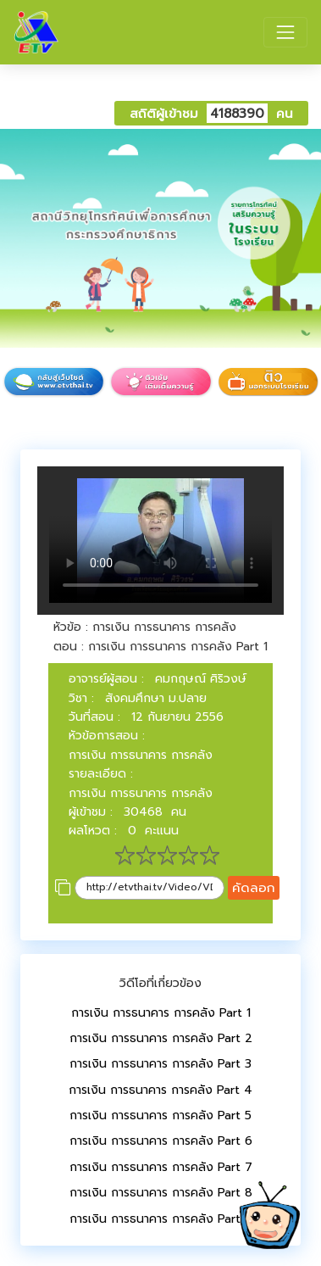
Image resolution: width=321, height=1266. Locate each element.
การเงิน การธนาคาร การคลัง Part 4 (160, 1090)
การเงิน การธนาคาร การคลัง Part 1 (161, 1013)
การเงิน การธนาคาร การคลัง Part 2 (160, 1038)
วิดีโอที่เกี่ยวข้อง (160, 983)
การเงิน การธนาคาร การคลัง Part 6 (160, 1141)
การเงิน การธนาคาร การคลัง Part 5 (160, 1115)
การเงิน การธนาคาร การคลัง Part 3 (160, 1064)
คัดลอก (253, 887)
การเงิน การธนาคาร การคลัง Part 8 (160, 1193)
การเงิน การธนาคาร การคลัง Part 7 (160, 1167)
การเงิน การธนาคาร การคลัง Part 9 (160, 1219)
